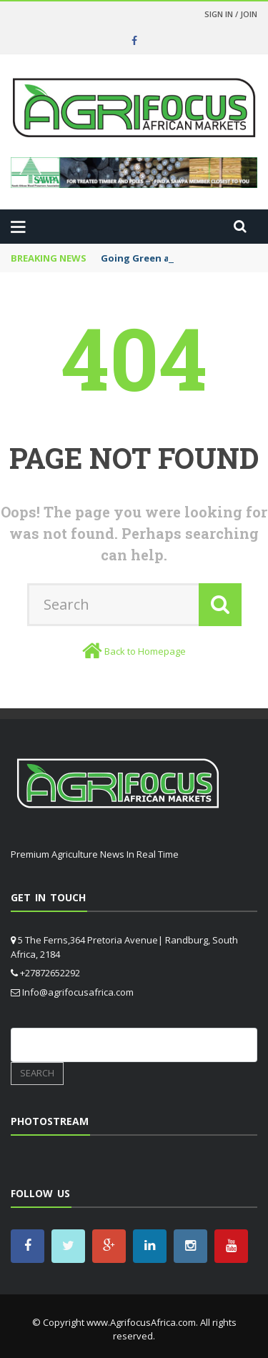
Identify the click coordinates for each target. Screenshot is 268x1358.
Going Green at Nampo (156, 258)
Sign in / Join (230, 14)
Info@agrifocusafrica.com (78, 992)
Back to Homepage (145, 651)
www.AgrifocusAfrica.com (141, 1322)
